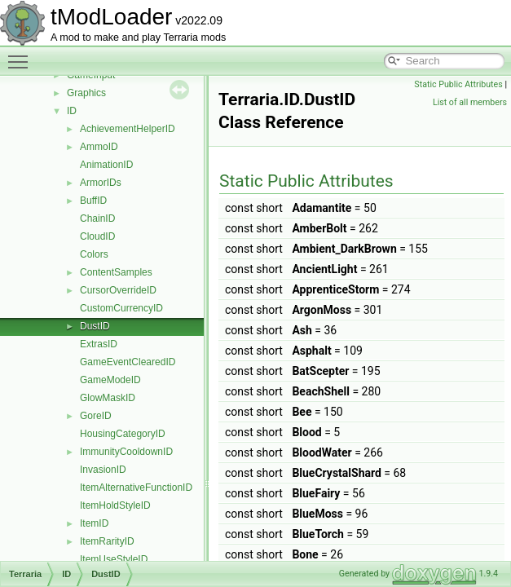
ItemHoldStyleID (115, 505)
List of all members (470, 102)
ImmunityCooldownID (126, 451)
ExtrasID (98, 344)
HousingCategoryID (122, 433)
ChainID (97, 218)
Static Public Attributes (458, 84)
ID (72, 111)
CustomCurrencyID (121, 308)
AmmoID (99, 146)
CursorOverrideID (118, 290)
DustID (95, 326)
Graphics (86, 93)
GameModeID (110, 380)
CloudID (97, 236)
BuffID (93, 200)
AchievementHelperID (127, 129)
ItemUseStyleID (114, 559)
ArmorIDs (100, 182)
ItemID (94, 523)
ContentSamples (116, 272)
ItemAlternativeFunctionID (136, 487)
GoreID (96, 415)
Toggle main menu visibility (22, 54)
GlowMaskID (107, 398)
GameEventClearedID (127, 362)
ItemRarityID (107, 541)
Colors (94, 254)
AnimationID (106, 164)
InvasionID (103, 469)
